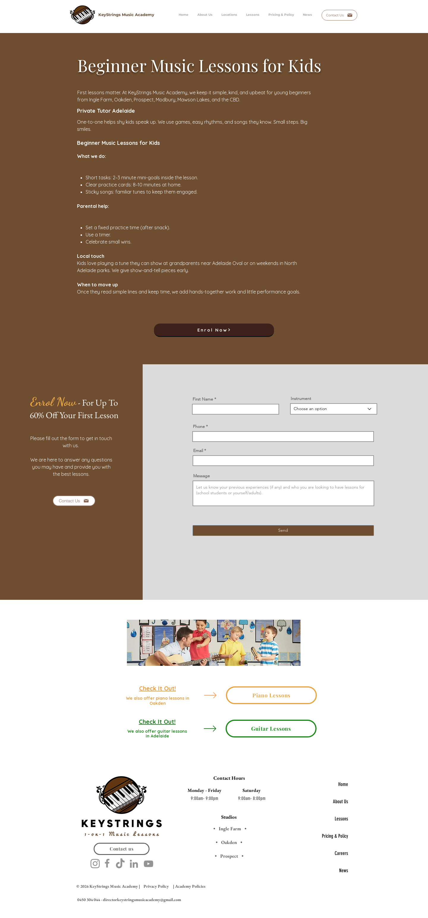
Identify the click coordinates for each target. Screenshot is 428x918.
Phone (199, 426)
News (343, 870)
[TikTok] (120, 864)
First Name (203, 399)
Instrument (301, 398)
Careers (341, 853)
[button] (252, 15)
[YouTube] (148, 864)
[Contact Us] (339, 15)
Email (198, 450)
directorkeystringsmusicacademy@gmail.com (142, 899)
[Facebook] (107, 863)
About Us (340, 801)
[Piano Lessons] (271, 695)
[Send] (283, 530)
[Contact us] (122, 849)
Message (201, 476)
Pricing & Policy (335, 836)
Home (343, 784)
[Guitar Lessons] (271, 728)
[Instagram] (95, 863)
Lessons (341, 819)
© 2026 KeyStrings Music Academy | (108, 886)
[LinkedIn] (134, 864)
